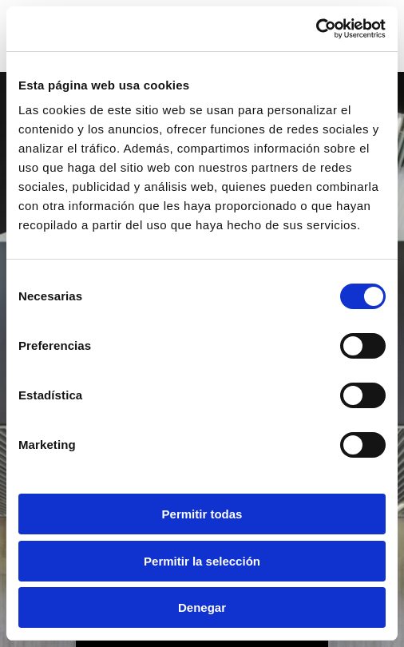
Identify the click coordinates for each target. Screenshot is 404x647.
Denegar (202, 607)
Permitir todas (202, 514)
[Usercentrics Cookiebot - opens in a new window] (316, 28)
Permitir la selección (202, 561)
